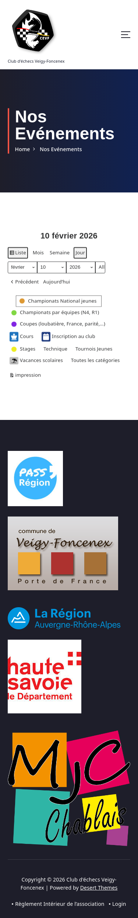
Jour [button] (80, 259)
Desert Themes (99, 887)
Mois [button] (38, 259)
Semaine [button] (60, 259)
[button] (24, 289)
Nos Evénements (61, 149)
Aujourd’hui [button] (56, 288)
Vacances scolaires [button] (36, 368)
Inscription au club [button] (68, 343)
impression (25, 383)
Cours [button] (21, 343)
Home (22, 149)
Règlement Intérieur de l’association (60, 903)
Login (119, 903)
